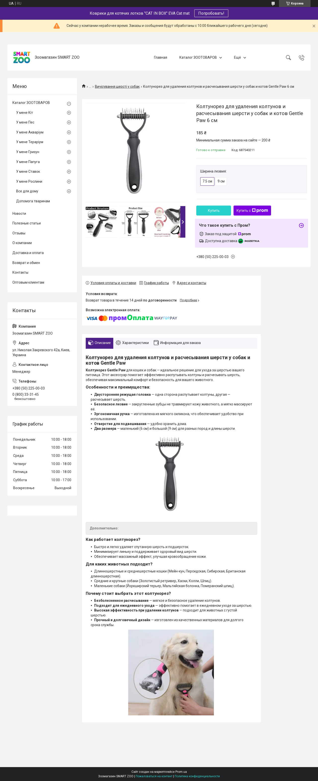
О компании (22, 243)
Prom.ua (181, 772)
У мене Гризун (27, 152)
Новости (19, 214)
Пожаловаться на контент (154, 776)
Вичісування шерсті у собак (117, 86)
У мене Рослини (29, 181)
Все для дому (27, 191)
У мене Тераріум (29, 142)
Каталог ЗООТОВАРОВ (198, 57)
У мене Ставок (28, 172)
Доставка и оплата (28, 253)
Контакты (20, 272)
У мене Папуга (28, 162)
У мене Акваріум (29, 132)
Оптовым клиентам (28, 282)
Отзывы (18, 233)
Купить (214, 211)
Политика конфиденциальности (197, 776)
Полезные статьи (26, 223)
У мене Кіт (24, 113)
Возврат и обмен (26, 263)
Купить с (252, 210)
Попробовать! (211, 13)
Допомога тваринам (33, 201)
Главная (160, 57)
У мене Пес (25, 122)
